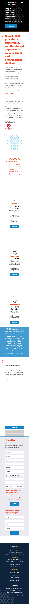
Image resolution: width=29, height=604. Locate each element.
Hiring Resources (14, 572)
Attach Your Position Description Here (12, 491)
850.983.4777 (14, 566)
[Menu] (22, 3)
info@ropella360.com (16, 499)
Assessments (14, 575)
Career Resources (14, 577)
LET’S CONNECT (11, 26)
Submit (14, 503)
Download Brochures (14, 580)
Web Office (14, 585)
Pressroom (15, 583)
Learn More (14, 226)
